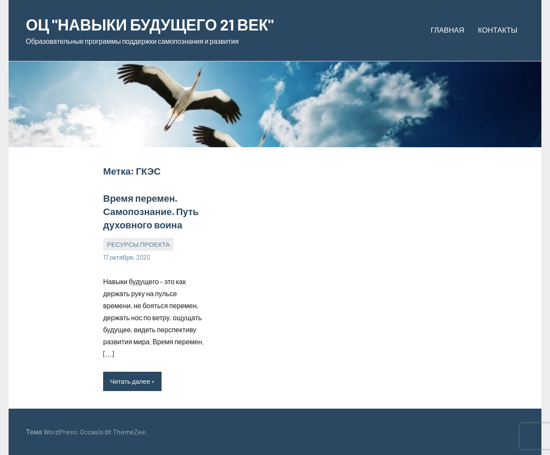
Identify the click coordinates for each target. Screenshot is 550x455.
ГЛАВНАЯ (447, 29)
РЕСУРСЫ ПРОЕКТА (138, 244)
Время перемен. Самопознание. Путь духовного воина (151, 211)
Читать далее (130, 381)
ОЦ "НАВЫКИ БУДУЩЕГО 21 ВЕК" (150, 24)
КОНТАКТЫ (497, 29)
